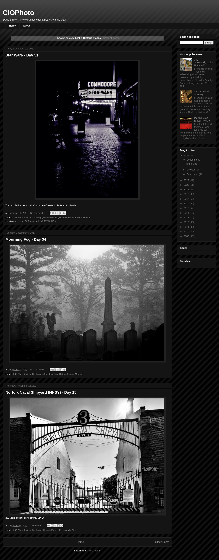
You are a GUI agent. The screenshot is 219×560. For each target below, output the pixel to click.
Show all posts (111, 38)
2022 (187, 184)
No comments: (37, 213)
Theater (87, 217)
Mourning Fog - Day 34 (25, 239)
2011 (187, 227)
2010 (187, 231)
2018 (187, 194)
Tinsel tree (191, 163)
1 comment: (36, 525)
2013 (187, 217)
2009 (187, 236)
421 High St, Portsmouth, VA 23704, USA (35, 221)
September (192, 174)
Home (12, 25)
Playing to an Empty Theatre (202, 119)
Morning (79, 374)
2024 (187, 180)
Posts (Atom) (94, 550)
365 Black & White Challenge (27, 217)
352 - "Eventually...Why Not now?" (203, 62)
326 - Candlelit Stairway (202, 93)
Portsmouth (64, 217)
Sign (74, 530)
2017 (187, 199)
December (192, 159)
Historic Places (50, 217)
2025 (187, 155)
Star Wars (77, 217)
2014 (187, 213)
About (26, 25)
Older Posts (162, 541)
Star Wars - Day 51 (21, 55)
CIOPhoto (18, 12)
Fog (56, 374)
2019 (187, 189)
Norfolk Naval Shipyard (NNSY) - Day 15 (40, 392)
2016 (187, 203)
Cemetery (48, 374)
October (191, 169)
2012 (187, 222)
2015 (187, 208)
